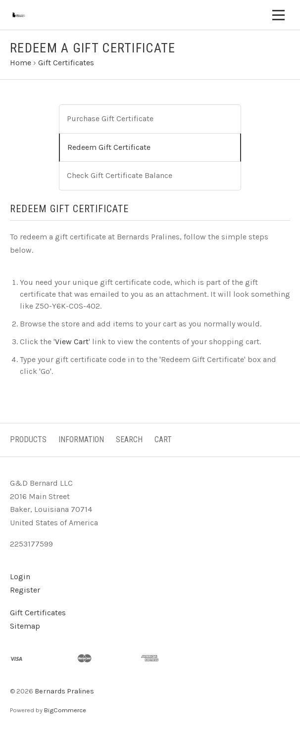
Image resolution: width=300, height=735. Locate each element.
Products (28, 439)
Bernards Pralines (64, 691)
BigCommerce (65, 710)
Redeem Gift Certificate (108, 147)
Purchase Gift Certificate (110, 118)
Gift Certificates (38, 612)
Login (20, 576)
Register (25, 590)
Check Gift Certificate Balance (119, 175)
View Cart (72, 341)
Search (129, 439)
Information (81, 439)
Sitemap (25, 626)
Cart (163, 439)
